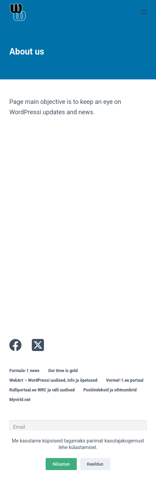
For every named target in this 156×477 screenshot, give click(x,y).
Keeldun (95, 464)
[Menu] (143, 12)
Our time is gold (62, 370)
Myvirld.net (19, 399)
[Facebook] (15, 345)
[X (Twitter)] (38, 345)
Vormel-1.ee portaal (124, 380)
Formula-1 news (24, 370)
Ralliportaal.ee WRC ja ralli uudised (42, 390)
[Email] (78, 427)
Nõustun (61, 464)
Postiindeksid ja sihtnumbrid (110, 390)
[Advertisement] (78, 227)
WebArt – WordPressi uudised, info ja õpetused (53, 380)
